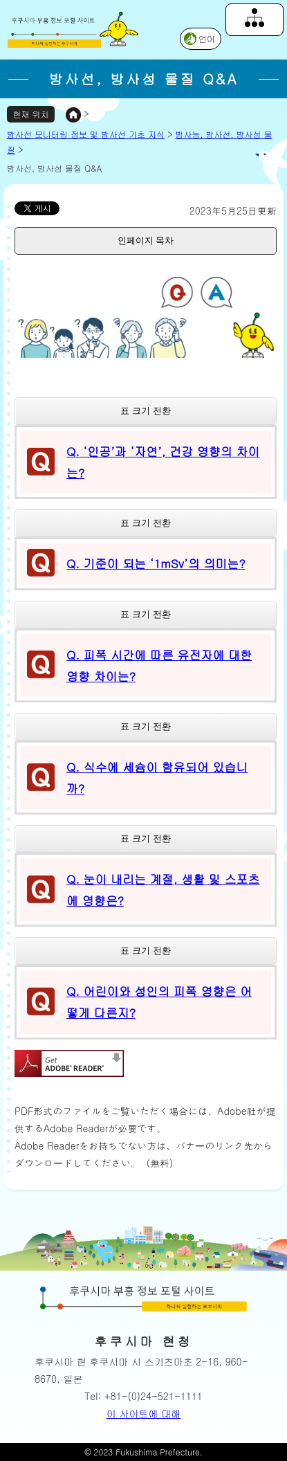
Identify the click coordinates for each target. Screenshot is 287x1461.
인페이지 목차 (146, 240)
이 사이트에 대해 (143, 1413)
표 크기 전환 (145, 411)
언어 (206, 38)
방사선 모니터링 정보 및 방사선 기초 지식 (86, 134)
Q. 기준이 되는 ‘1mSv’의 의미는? (156, 563)
